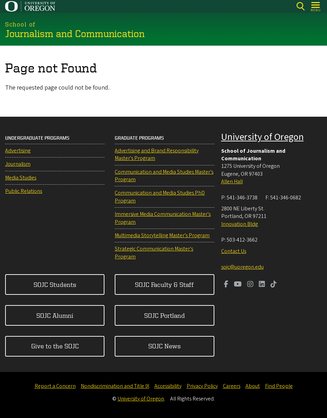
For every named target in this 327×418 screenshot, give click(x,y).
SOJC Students (55, 284)
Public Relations (23, 191)
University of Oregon (262, 137)
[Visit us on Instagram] (250, 285)
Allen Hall (232, 181)
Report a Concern (55, 386)
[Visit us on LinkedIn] (262, 285)
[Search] (300, 6)
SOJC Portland (164, 315)
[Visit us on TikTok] (273, 285)
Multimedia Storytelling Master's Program (162, 235)
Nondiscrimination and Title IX (115, 386)
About (253, 386)
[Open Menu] (316, 6)
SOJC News (164, 345)
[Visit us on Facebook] (226, 285)
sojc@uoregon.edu (242, 267)
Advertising (17, 150)
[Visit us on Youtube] (237, 285)
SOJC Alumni (54, 315)
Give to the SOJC (55, 345)
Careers (231, 386)
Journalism (17, 164)
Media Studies (20, 178)
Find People (279, 386)
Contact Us (233, 251)
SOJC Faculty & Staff (164, 284)
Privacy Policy (202, 386)
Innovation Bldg (239, 224)
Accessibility (167, 386)
